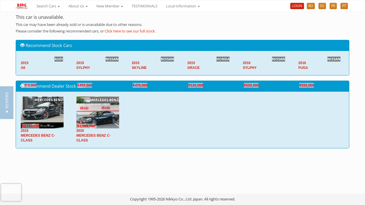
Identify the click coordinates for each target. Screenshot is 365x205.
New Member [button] (109, 6)
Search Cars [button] (48, 6)
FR (333, 5)
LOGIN (297, 5)
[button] (6, 102)
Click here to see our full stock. (130, 31)
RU (311, 5)
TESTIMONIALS (144, 6)
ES (322, 5)
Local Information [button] (183, 6)
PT (344, 5)
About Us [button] (78, 6)
